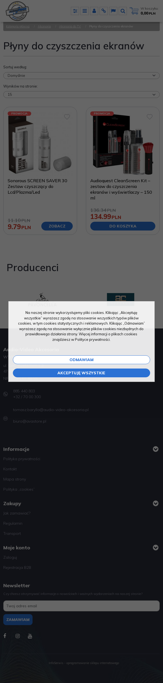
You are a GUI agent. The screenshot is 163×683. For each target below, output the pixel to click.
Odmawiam (81, 359)
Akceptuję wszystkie (81, 372)
